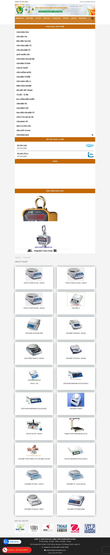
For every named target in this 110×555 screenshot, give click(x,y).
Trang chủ (20, 18)
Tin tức (38, 18)
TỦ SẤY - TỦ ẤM (22, 95)
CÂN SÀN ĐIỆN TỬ (23, 50)
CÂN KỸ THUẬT (22, 68)
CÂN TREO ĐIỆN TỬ (24, 45)
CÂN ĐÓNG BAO (55, 135)
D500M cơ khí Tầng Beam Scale (76, 434)
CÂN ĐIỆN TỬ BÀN (23, 63)
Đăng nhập (83, 2)
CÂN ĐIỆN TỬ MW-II (76, 408)
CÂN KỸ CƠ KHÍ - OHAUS (34, 434)
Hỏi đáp (66, 18)
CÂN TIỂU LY (76, 308)
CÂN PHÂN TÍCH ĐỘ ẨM (25, 59)
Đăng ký (92, 2)
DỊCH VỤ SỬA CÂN (24, 126)
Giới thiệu (29, 18)
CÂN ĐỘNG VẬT (22, 108)
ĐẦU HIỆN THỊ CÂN (24, 41)
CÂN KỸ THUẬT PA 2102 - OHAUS (76, 283)
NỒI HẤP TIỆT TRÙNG (25, 90)
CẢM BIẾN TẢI (22, 104)
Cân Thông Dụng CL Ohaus (34, 358)
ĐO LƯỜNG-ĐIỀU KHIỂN (25, 99)
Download (57, 18)
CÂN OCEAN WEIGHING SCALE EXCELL (34, 408)
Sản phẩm (82, 18)
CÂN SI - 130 (34, 383)
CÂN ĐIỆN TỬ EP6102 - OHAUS (76, 333)
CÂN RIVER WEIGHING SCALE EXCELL (75, 383)
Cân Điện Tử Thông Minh (76, 509)
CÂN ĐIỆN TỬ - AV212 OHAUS (75, 484)
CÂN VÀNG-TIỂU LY (24, 81)
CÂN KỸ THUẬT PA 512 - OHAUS (34, 283)
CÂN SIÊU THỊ (22, 37)
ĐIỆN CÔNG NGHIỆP (24, 86)
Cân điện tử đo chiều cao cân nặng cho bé (34, 459)
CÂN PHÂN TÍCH (23, 32)
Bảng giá (46, 18)
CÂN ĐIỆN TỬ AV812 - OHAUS (34, 484)
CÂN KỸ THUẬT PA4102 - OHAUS (34, 308)
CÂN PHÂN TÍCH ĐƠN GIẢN (34, 333)
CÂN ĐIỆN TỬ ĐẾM (23, 77)
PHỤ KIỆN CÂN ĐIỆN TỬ (25, 113)
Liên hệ (73, 18)
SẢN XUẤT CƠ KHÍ (23, 130)
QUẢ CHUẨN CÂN (23, 54)
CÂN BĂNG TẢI (22, 121)
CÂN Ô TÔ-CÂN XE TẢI (25, 117)
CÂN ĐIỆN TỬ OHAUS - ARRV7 (34, 509)
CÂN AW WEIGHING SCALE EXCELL (75, 459)
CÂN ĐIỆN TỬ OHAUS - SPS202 (76, 358)
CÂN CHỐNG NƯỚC (24, 72)
